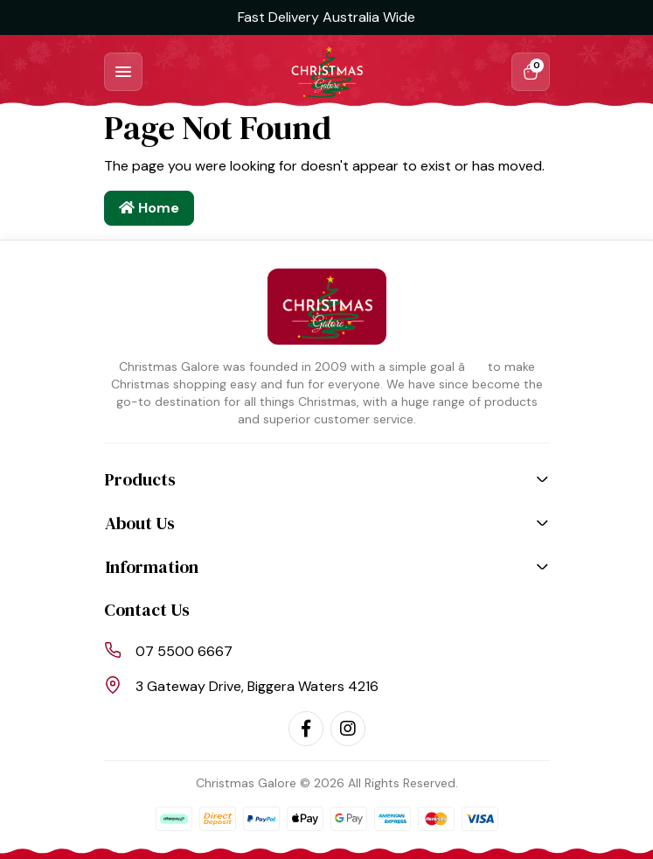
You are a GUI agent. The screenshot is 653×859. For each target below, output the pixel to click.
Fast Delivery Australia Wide (326, 17)
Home (149, 208)
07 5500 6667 (184, 651)
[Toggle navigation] (123, 71)
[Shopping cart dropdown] (530, 71)
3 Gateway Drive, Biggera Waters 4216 (257, 686)
